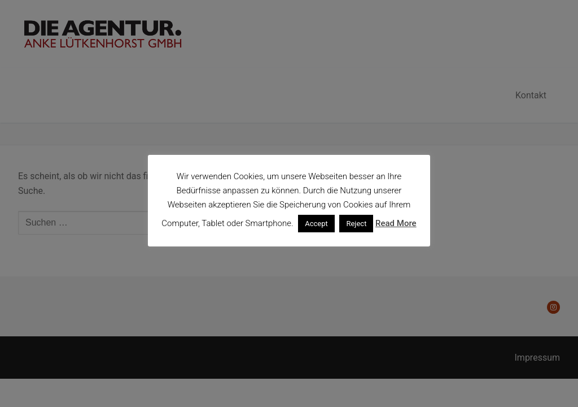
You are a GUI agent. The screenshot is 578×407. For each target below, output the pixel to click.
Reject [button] (356, 223)
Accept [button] (316, 223)
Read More (396, 223)
